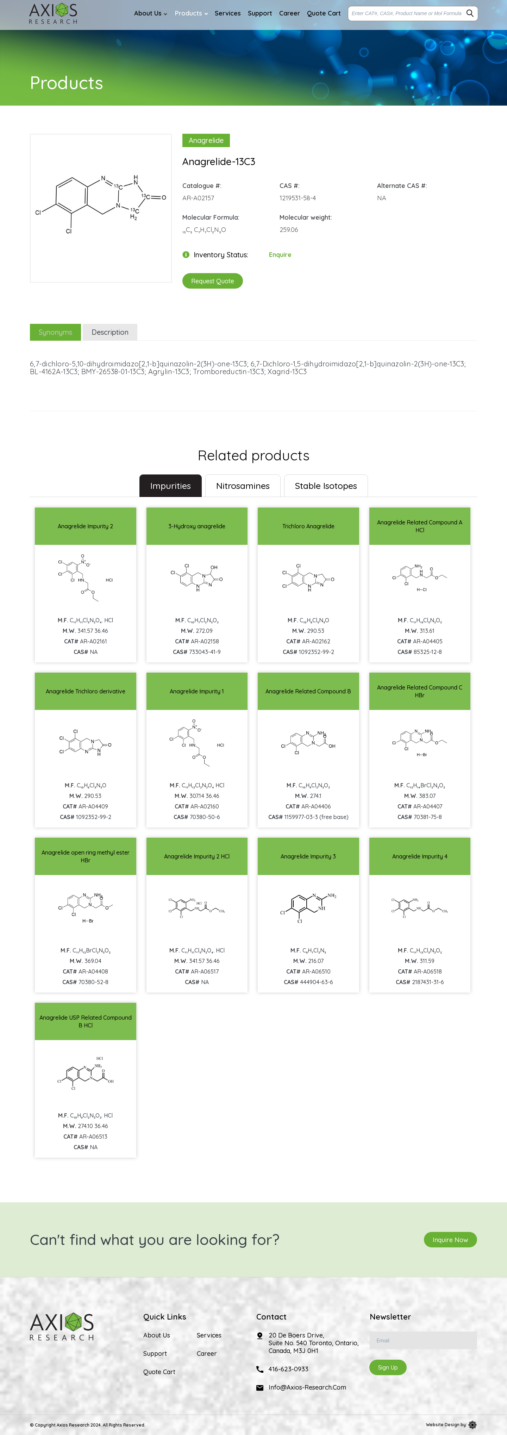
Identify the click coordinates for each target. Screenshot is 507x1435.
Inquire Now (450, 1239)
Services (209, 1335)
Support (155, 1354)
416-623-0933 (288, 1369)
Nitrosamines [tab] (243, 485)
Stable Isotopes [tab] (326, 485)
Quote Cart (159, 1372)
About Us (156, 1335)
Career (207, 1354)
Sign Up (388, 1367)
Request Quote (212, 281)
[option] (101, 204)
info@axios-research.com (307, 1387)
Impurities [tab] (170, 485)
